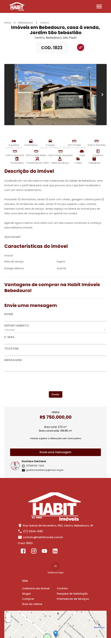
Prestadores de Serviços (73, 599)
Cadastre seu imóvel (36, 588)
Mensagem (13, 360)
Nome (8, 314)
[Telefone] (55, 353)
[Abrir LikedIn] (55, 552)
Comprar (28, 599)
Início (7, 22)
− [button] (8, 619)
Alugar (26, 593)
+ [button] (8, 614)
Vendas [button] (9, 330)
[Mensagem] (55, 366)
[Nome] (55, 318)
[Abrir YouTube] (44, 552)
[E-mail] (55, 341)
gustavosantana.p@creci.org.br (43, 469)
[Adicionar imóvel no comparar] (80, 47)
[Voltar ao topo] (55, 566)
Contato (62, 588)
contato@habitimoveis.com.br (43, 537)
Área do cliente (32, 604)
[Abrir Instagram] (34, 552)
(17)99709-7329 (33, 465)
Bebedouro (25, 22)
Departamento (16, 325)
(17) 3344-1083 (33, 531)
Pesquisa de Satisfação (72, 593)
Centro (44, 22)
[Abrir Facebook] (23, 552)
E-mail (9, 337)
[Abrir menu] (99, 6)
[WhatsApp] (102, 629)
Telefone (11, 348)
